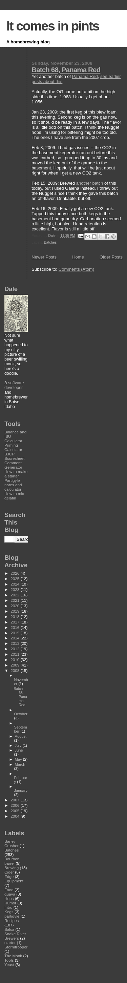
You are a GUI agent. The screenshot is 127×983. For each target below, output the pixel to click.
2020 (15, 605)
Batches (50, 242)
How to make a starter (15, 473)
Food (9, 889)
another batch (89, 183)
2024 (15, 584)
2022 (15, 595)
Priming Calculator (13, 447)
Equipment (13, 881)
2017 (15, 622)
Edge (9, 876)
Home (78, 257)
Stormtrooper (15, 947)
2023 (15, 589)
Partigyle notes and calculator (13, 484)
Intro (8, 907)
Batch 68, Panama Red (65, 70)
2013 (15, 643)
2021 (15, 600)
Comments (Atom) (76, 269)
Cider (9, 872)
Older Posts (111, 257)
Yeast (9, 964)
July (19, 745)
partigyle (11, 916)
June (19, 750)
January (20, 791)
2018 (15, 616)
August (21, 736)
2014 (15, 638)
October (20, 714)
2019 (15, 611)
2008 (15, 670)
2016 (15, 627)
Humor (10, 903)
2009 (15, 665)
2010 (15, 659)
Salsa (9, 929)
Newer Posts (44, 257)
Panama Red (85, 76)
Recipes (11, 920)
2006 (15, 805)
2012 (15, 649)
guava (9, 894)
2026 (15, 573)
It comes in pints (52, 26)
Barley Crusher (11, 843)
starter (10, 942)
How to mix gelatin (14, 495)
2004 (15, 816)
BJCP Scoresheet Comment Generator (14, 460)
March (20, 764)
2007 (15, 800)
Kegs (9, 911)
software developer (14, 385)
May (19, 759)
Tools (9, 960)
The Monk (13, 956)
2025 (15, 578)
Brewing (11, 867)
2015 (15, 633)
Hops (9, 898)
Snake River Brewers (15, 935)
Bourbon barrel (11, 861)
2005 (15, 810)
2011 (15, 654)
